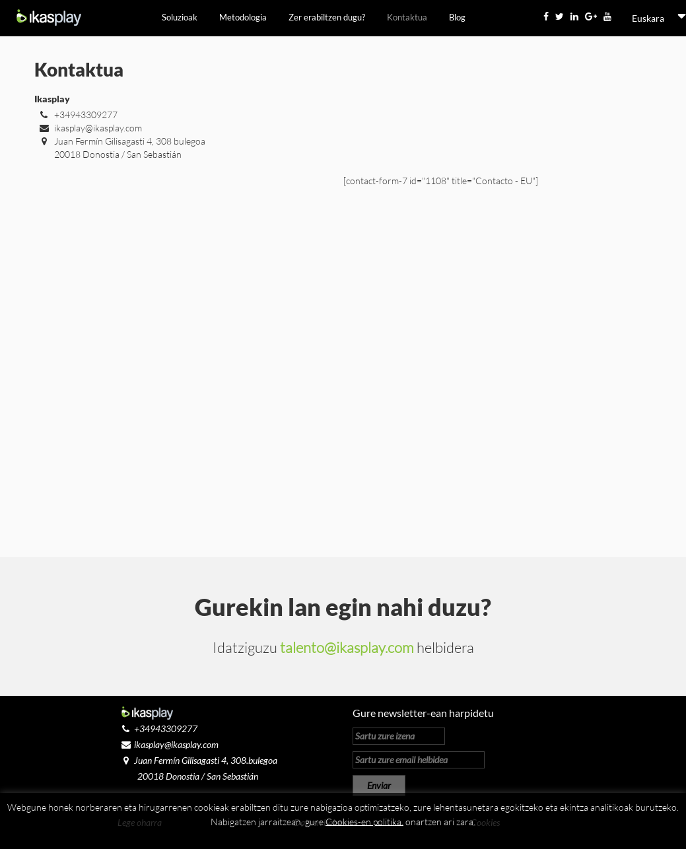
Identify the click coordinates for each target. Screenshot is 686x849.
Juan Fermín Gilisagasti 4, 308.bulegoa (197, 760)
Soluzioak (179, 17)
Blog (457, 17)
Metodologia (243, 17)
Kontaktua (407, 17)
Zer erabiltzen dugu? (327, 17)
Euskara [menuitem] (648, 18)
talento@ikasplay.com (347, 647)
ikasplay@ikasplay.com (88, 127)
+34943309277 (76, 114)
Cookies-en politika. (364, 821)
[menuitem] (648, 18)
